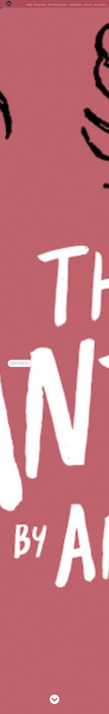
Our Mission (75, 5)
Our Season (40, 5)
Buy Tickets (100, 5)
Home (29, 5)
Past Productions (57, 5)
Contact (87, 5)
